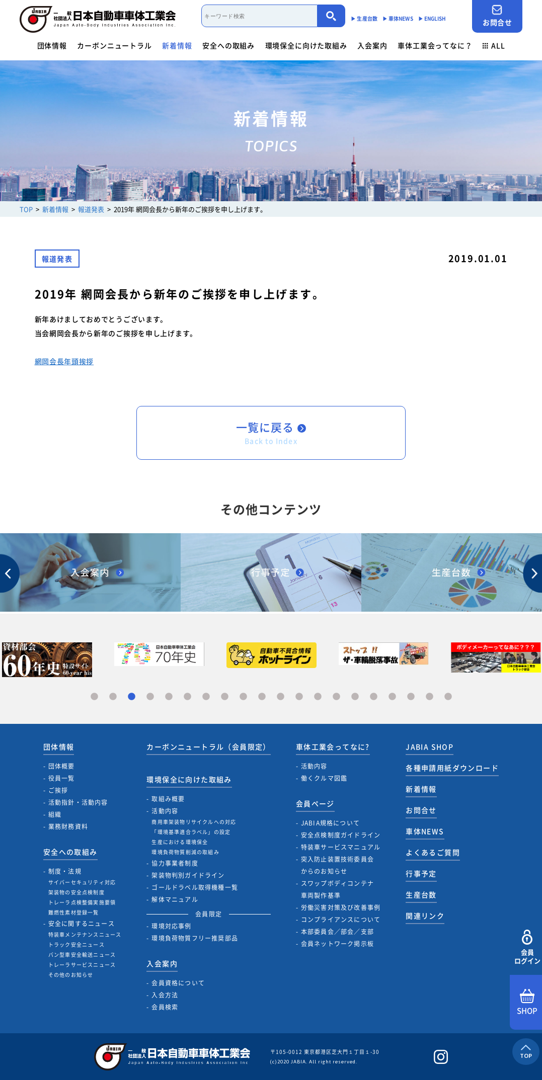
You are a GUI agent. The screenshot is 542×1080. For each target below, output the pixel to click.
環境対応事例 (171, 926)
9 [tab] (243, 697)
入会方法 (164, 995)
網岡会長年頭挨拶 (64, 361)
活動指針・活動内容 (78, 802)
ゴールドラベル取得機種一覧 (194, 887)
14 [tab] (336, 697)
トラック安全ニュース (76, 944)
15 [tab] (355, 697)
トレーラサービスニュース (82, 964)
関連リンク (425, 915)
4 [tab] (150, 697)
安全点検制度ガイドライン (340, 835)
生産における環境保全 (179, 842)
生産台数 (421, 894)
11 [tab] (280, 697)
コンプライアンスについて (340, 919)
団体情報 (52, 45)
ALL (494, 45)
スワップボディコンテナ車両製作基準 (337, 889)
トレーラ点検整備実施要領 (82, 902)
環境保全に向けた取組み (306, 45)
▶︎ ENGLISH (432, 18)
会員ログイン (527, 947)
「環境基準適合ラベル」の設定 (190, 832)
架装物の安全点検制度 (76, 892)
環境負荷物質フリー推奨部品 (194, 938)
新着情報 (177, 45)
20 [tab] (448, 697)
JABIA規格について (330, 822)
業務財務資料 (68, 826)
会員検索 (164, 1007)
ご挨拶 (58, 790)
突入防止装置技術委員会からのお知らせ (337, 865)
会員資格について (178, 982)
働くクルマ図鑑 (324, 778)
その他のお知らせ (71, 974)
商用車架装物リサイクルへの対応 (193, 821)
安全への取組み (228, 45)
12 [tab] (299, 697)
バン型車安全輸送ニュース (82, 954)
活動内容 (164, 810)
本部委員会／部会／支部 (337, 931)
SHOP (527, 1002)
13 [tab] (318, 697)
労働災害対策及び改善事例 (340, 907)
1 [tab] (94, 697)
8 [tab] (224, 697)
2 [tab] (113, 697)
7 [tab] (206, 697)
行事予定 (421, 873)
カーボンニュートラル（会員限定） (208, 746)
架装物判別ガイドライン (187, 875)
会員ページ (315, 803)
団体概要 (61, 766)
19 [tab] (429, 697)
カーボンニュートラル (114, 45)
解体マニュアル (174, 899)
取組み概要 (168, 798)
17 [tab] (392, 697)
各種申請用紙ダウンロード (452, 768)
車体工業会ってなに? (333, 746)
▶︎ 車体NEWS (397, 18)
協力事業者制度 (174, 863)
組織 (54, 814)
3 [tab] (131, 697)
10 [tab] (262, 697)
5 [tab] (169, 697)
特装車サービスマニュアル (340, 847)
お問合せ (497, 16)
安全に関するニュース (81, 923)
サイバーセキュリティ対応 (82, 882)
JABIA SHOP (429, 746)
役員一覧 (61, 778)
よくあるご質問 (433, 852)
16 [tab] (373, 697)
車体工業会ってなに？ (435, 45)
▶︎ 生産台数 (364, 18)
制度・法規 (65, 871)
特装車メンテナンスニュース (85, 934)
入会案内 (372, 45)
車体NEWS (425, 831)
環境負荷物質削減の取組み (185, 852)
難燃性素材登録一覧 (73, 912)
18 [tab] (411, 697)
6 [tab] (187, 697)
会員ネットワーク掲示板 (337, 943)
